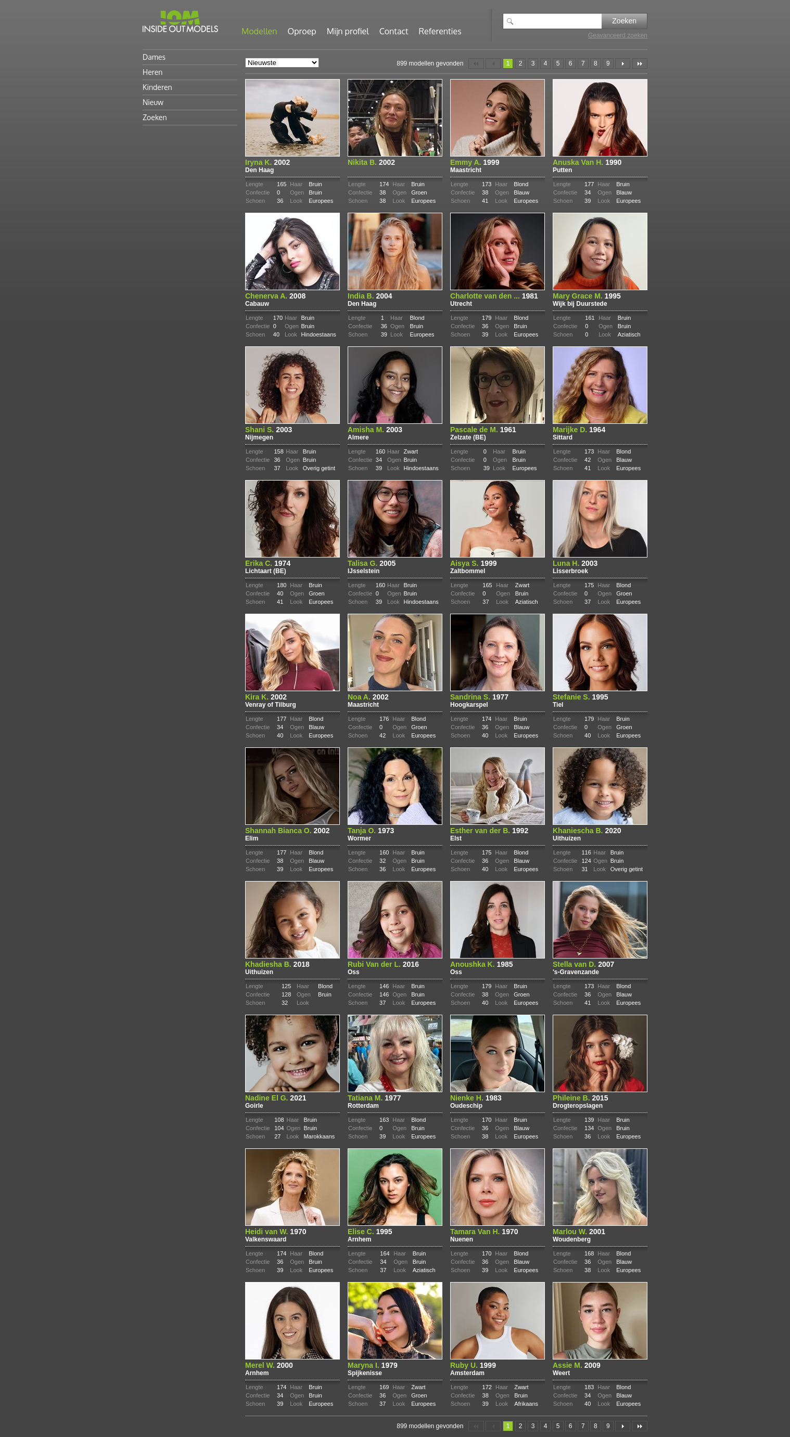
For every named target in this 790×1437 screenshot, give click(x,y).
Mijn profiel (348, 31)
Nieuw (153, 102)
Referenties (440, 31)
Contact (394, 31)
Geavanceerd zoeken (617, 35)
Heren (152, 72)
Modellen (259, 31)
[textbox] (560, 21)
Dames (154, 57)
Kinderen (157, 87)
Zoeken (624, 21)
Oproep (302, 31)
